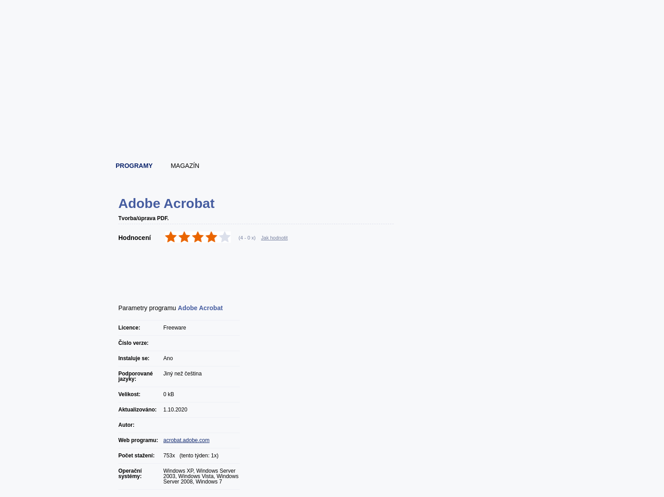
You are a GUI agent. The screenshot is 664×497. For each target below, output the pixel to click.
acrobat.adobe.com (186, 440)
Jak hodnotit (274, 237)
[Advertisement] (332, 130)
